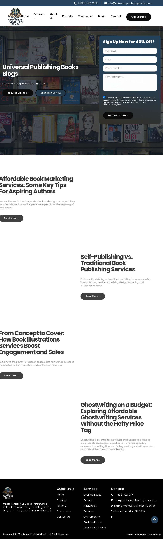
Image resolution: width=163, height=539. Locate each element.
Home (25, 16)
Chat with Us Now (50, 92)
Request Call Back (17, 92)
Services (61, 500)
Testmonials (64, 511)
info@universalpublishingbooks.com (128, 3)
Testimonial (85, 16)
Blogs (101, 16)
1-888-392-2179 (87, 3)
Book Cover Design (95, 527)
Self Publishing (92, 516)
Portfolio (67, 16)
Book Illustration (93, 522)
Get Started (138, 17)
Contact (115, 16)
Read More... (87, 296)
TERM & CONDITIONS (127, 99)
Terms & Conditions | (137, 534)
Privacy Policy (154, 534)
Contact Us (63, 516)
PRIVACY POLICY (110, 99)
